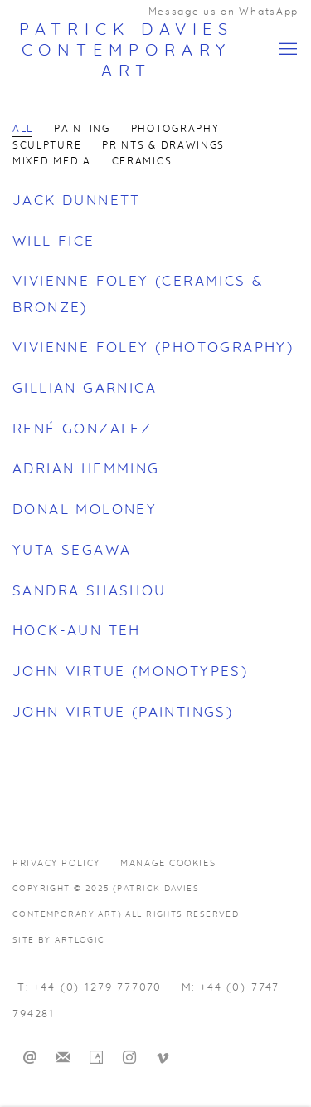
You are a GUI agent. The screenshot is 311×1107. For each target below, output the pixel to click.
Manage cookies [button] (168, 863)
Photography (175, 129)
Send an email (29, 1058)
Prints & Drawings (163, 145)
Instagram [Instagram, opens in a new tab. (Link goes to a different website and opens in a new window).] (129, 1058)
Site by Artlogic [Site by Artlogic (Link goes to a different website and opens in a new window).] (58, 940)
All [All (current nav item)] (22, 129)
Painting (82, 129)
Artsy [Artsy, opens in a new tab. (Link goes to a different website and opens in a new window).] (96, 1058)
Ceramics (142, 161)
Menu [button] (286, 49)
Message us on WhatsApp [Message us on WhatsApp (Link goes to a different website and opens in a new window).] (223, 12)
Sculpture (46, 145)
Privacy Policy (56, 863)
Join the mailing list (63, 1058)
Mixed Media (51, 161)
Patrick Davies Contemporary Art (126, 51)
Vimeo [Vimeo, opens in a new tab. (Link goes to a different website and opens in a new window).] (162, 1058)
